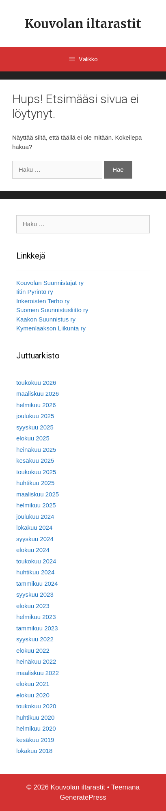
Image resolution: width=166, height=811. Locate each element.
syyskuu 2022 (35, 639)
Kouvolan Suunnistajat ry (50, 282)
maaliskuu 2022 (37, 672)
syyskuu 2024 (35, 538)
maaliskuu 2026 (37, 393)
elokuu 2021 (33, 683)
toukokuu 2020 (36, 706)
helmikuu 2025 (36, 505)
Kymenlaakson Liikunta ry (51, 328)
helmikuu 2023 (36, 616)
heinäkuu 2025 (36, 449)
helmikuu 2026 (36, 404)
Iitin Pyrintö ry (34, 291)
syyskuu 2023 (35, 594)
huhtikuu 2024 (35, 572)
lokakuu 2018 (34, 750)
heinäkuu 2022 (36, 661)
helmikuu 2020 (36, 728)
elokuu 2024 (33, 549)
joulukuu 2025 (35, 415)
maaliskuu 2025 (37, 494)
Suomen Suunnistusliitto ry (52, 309)
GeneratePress (83, 797)
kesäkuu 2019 (35, 739)
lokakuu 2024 (34, 527)
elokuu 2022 (33, 650)
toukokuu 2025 (36, 471)
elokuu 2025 (33, 438)
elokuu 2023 (33, 605)
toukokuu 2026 (36, 382)
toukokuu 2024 (36, 561)
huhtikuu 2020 (35, 717)
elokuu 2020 (33, 695)
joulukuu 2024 (35, 516)
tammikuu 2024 (37, 583)
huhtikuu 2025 (35, 482)
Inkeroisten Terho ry (42, 301)
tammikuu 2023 (37, 628)
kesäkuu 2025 (35, 460)
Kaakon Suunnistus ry (45, 319)
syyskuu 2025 (35, 427)
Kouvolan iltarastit (83, 23)
